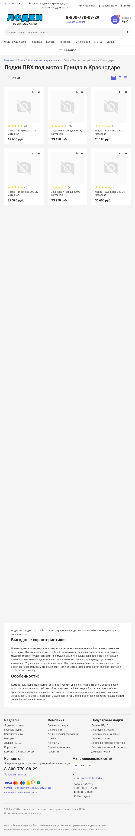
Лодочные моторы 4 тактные (108, 747)
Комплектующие (14, 734)
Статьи (98, 41)
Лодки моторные (14, 725)
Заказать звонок (76, 22)
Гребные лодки (13, 729)
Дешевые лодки (100, 751)
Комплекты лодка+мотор (19, 751)
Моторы (9, 738)
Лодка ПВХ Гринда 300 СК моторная (23, 193)
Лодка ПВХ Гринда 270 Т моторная (22, 132)
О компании (55, 729)
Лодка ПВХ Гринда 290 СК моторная (110, 132)
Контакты (65, 41)
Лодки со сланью (101, 738)
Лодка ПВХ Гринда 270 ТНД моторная (67, 132)
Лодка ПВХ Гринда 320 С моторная (65, 193)
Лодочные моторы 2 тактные (108, 742)
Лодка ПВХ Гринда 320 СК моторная (110, 193)
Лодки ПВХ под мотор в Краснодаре (38, 60)
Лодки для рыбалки (102, 729)
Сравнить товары (58, 725)
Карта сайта (11, 747)
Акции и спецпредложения (63, 734)
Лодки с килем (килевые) (106, 734)
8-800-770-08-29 (82, 17)
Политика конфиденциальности (22, 813)
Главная (9, 60)
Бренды (50, 41)
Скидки (111, 41)
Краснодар (11, 3)
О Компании (82, 41)
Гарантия (36, 41)
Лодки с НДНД (12, 742)
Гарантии (53, 751)
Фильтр (16, 77)
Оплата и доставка (15, 41)
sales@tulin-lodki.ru (93, 778)
